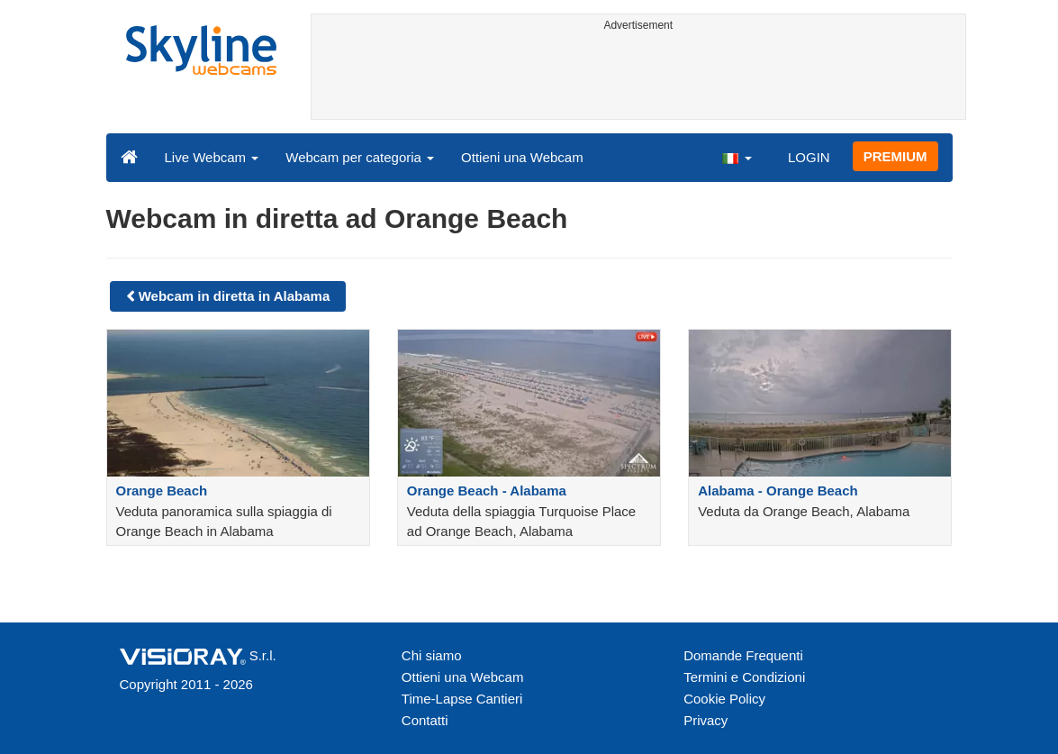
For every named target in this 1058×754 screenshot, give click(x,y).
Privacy (705, 720)
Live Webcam (212, 157)
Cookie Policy (724, 698)
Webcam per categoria (359, 157)
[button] (736, 156)
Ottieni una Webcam (522, 157)
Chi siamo (432, 655)
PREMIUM (895, 156)
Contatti (425, 720)
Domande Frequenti (743, 655)
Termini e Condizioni (744, 677)
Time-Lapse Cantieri (462, 698)
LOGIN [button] (809, 157)
